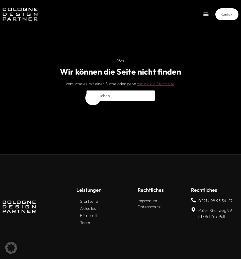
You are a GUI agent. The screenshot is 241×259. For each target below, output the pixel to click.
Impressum (147, 200)
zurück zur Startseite (155, 83)
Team (85, 222)
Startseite (89, 201)
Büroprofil (89, 215)
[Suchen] (93, 98)
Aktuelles (88, 208)
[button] (206, 14)
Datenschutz (149, 206)
